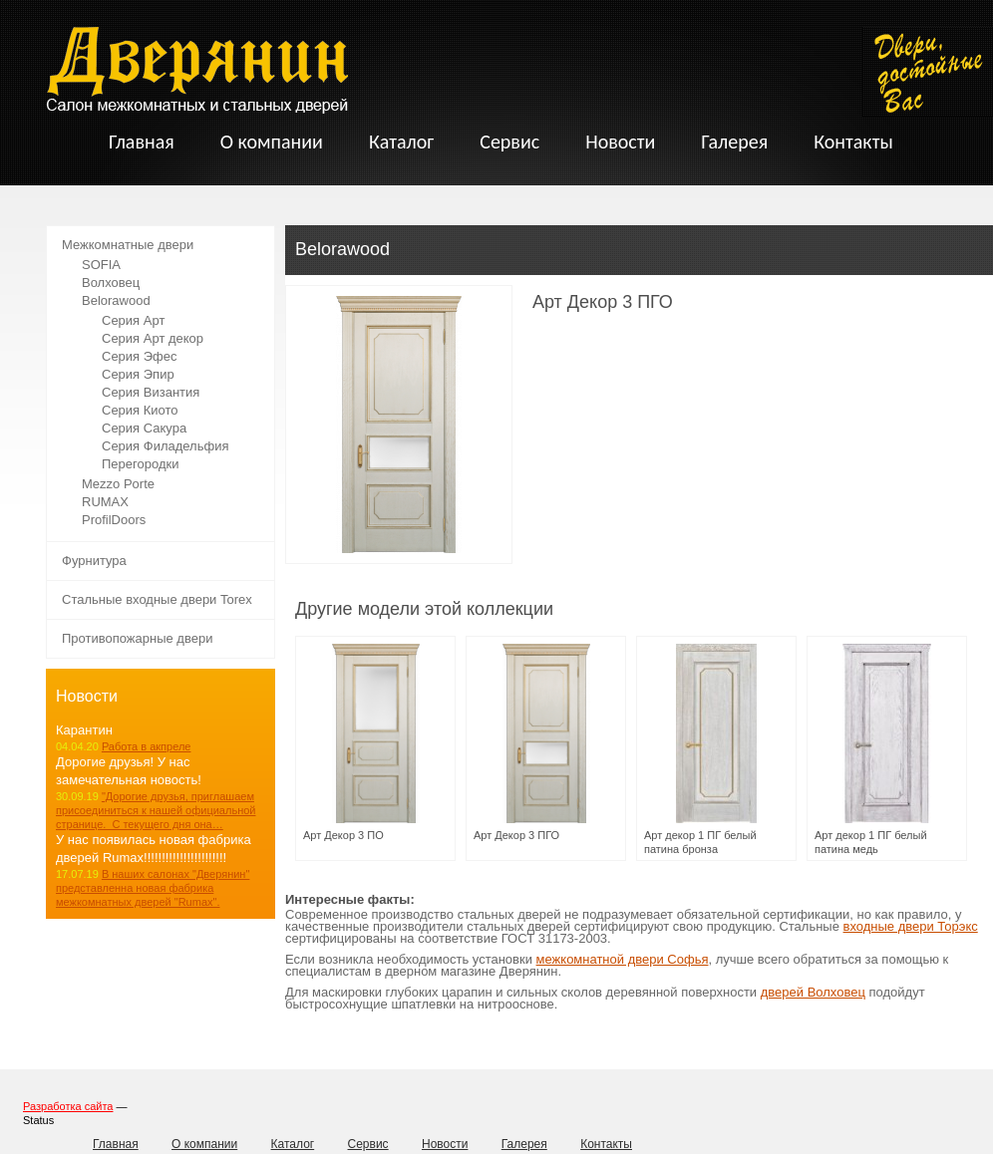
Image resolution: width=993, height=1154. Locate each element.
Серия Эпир (138, 374)
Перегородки (140, 463)
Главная (116, 1144)
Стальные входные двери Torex (157, 599)
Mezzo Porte (118, 483)
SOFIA (101, 264)
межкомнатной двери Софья (622, 959)
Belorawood (116, 300)
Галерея (524, 1144)
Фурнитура (94, 560)
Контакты (606, 1144)
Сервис (368, 1144)
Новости (445, 1144)
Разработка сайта (68, 1106)
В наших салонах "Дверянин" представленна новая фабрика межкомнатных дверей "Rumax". (152, 888)
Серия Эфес (139, 356)
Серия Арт (133, 320)
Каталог (293, 1144)
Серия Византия (150, 392)
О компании (204, 1144)
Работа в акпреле (146, 746)
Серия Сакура (144, 428)
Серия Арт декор (152, 338)
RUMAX (105, 501)
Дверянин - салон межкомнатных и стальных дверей (197, 70)
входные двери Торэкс (910, 926)
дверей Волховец (813, 992)
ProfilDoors (114, 519)
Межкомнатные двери (127, 244)
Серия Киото (140, 410)
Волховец (111, 282)
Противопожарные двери (137, 638)
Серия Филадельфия (165, 445)
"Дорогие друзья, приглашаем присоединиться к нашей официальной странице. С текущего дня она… (155, 810)
